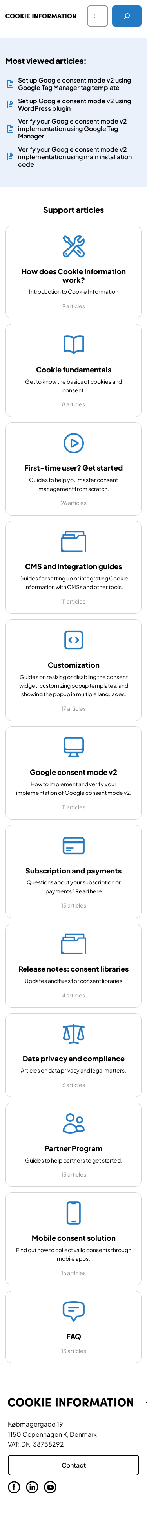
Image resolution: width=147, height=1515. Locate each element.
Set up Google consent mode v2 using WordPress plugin (74, 104)
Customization (74, 664)
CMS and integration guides (73, 566)
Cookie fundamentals (73, 369)
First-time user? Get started (73, 467)
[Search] (127, 16)
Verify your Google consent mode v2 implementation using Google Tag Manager (72, 128)
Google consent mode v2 (73, 771)
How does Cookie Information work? (74, 275)
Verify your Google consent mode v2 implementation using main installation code (75, 157)
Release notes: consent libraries (73, 968)
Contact (74, 1465)
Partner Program (73, 1148)
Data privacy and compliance (74, 1058)
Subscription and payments (73, 870)
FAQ (73, 1336)
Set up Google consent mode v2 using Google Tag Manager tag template (74, 83)
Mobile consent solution (74, 1237)
